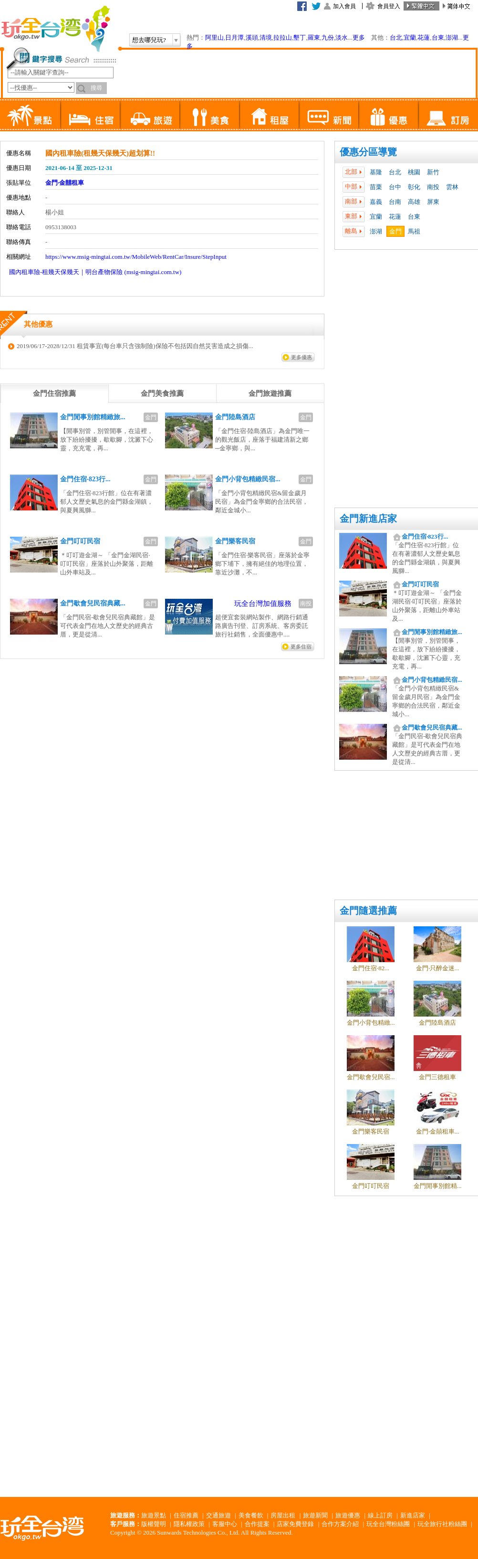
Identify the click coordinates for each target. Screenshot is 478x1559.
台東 (438, 37)
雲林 (452, 187)
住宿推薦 (186, 1515)
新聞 (328, 114)
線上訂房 (380, 1515)
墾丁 (299, 37)
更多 (359, 37)
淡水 (341, 37)
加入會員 (344, 6)
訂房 (448, 114)
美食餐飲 (251, 1515)
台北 (396, 37)
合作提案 (257, 1523)
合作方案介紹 (340, 1523)
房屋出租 (282, 1515)
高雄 (414, 201)
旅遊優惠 (347, 1515)
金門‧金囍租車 (64, 182)
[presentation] (54, 393)
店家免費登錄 (295, 1523)
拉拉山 (282, 37)
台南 (395, 201)
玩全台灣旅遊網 (55, 28)
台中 (395, 187)
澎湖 (452, 37)
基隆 (376, 172)
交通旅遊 (218, 1515)
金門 (395, 231)
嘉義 (376, 201)
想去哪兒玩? (149, 39)
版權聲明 (153, 1523)
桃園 (414, 172)
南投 (433, 187)
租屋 (269, 114)
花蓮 (423, 37)
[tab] (54, 393)
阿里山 (214, 37)
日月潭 (234, 37)
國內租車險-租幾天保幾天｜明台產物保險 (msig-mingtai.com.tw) (95, 272)
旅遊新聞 (315, 1515)
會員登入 (388, 6)
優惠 (388, 114)
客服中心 (224, 1523)
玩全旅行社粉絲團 (442, 1523)
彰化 (414, 187)
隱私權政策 (189, 1523)
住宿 (90, 114)
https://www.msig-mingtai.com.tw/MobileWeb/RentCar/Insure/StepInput (136, 256)
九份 (328, 37)
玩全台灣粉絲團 (388, 1523)
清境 (266, 37)
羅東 (314, 37)
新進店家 (412, 1515)
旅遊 (149, 114)
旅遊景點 (153, 1515)
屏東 (433, 201)
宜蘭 (410, 37)
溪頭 (252, 37)
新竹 (433, 172)
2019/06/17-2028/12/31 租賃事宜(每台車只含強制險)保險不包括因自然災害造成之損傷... (135, 346)
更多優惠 (301, 357)
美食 (209, 114)
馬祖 (414, 231)
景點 (30, 114)
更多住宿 (301, 646)
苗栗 (376, 187)
